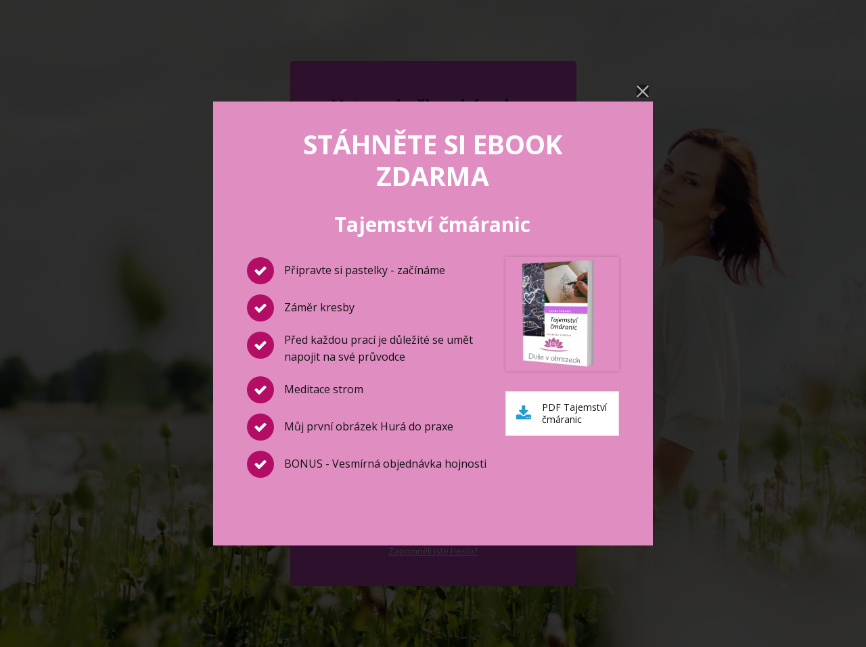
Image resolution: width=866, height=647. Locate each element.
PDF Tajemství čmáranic (574, 413)
